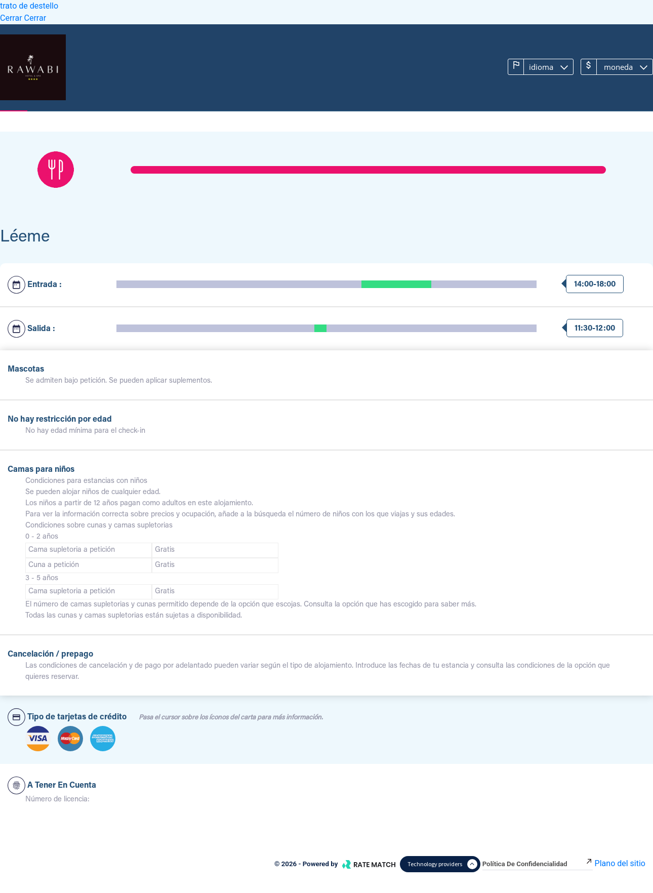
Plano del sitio (620, 863)
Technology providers (442, 864)
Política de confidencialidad (537, 864)
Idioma (534, 66)
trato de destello (29, 6)
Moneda (610, 66)
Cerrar (12, 18)
